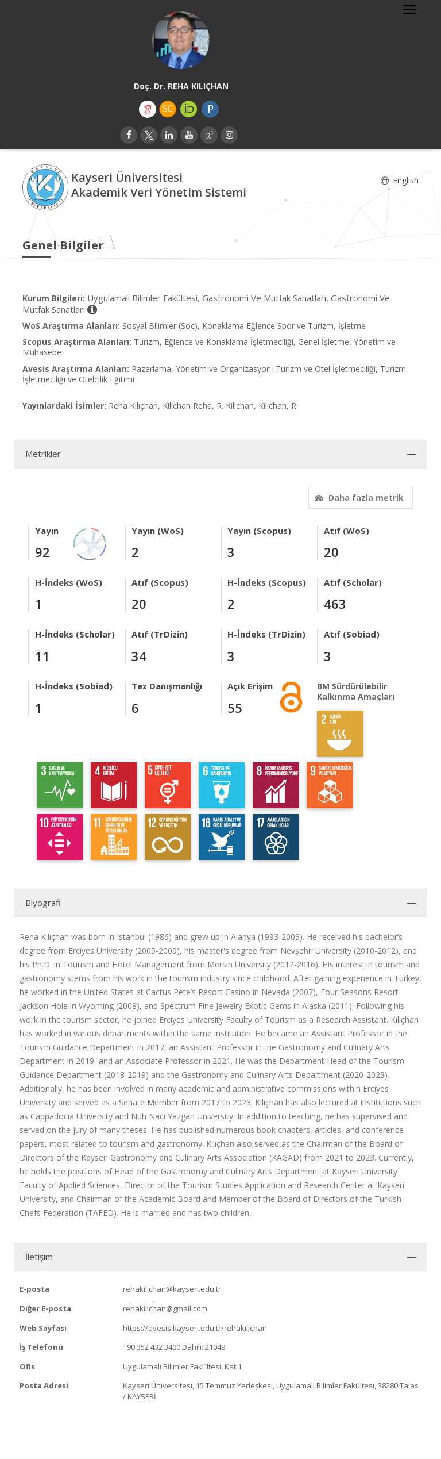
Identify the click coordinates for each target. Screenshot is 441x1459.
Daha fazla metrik (358, 497)
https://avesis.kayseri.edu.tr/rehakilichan (195, 1328)
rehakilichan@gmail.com (165, 1308)
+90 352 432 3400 (151, 1347)
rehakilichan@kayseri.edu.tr (172, 1289)
